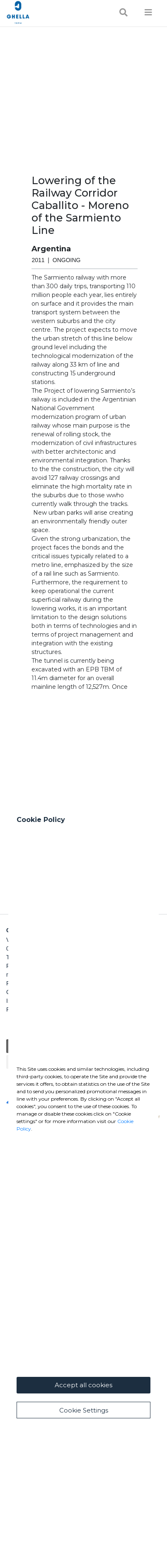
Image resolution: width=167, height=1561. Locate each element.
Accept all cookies (83, 1385)
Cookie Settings (83, 1410)
